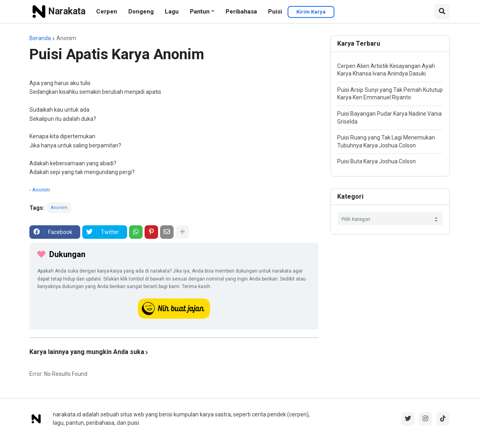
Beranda (40, 38)
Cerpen (106, 11)
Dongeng (141, 11)
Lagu (172, 11)
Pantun (200, 11)
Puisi (275, 11)
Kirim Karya (311, 12)
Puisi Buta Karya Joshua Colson (376, 161)
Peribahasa (241, 11)
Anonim (66, 38)
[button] (442, 11)
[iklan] (174, 337)
